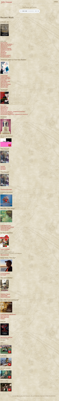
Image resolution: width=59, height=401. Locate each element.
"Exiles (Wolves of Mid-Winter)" (8, 314)
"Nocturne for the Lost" (6, 337)
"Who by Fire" (12, 111)
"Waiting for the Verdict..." (6, 44)
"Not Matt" (3, 169)
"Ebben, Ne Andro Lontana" (7, 227)
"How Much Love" (4, 316)
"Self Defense (3, 83)
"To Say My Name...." (5, 57)
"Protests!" (3, 54)
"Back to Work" (4, 109)
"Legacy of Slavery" (5, 77)
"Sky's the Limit (4, 85)
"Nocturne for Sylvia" (5, 45)
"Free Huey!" (3, 80)
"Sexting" (2, 166)
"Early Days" (3, 106)
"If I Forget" (3, 275)
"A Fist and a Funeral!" (5, 48)
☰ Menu (56, 2)
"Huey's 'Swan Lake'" (5, 78)
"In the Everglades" (5, 273)
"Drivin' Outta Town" (5, 297)
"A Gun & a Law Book (5, 84)
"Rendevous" (3, 52)
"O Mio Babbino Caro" (5, 225)
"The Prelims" (3, 43)
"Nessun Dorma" (4, 230)
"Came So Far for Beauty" (14, 113)
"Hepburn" (3, 168)
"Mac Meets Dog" (4, 255)
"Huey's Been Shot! (5, 81)
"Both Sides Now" (4, 317)
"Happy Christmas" (5, 249)
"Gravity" (2, 318)
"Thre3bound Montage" (6, 189)
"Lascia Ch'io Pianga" (5, 228)
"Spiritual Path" (4, 107)
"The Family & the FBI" (6, 50)
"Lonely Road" (3, 295)
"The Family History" (5, 55)
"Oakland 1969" (4, 76)
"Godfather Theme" (5, 294)
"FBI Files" (3, 51)
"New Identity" (4, 47)
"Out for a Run (4, 87)
